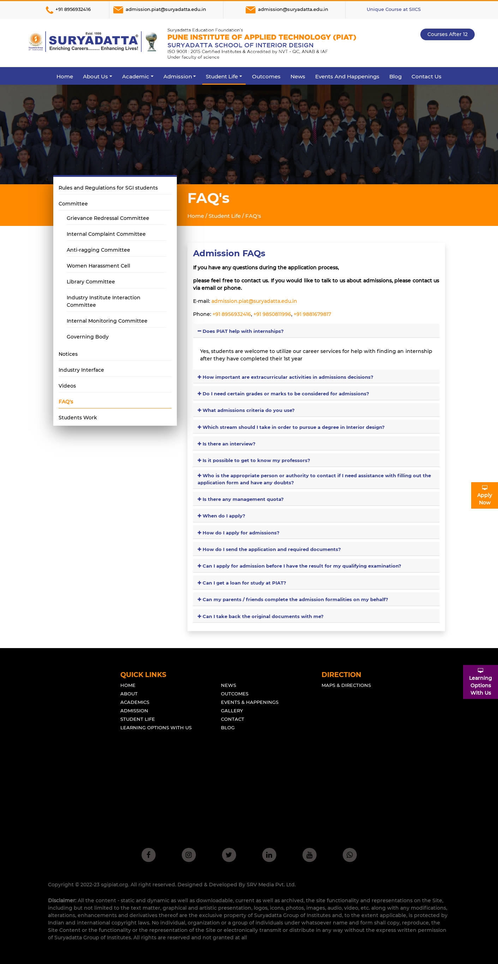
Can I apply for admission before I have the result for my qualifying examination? (299, 566)
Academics (134, 702)
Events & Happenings (249, 702)
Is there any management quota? (241, 499)
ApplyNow (484, 495)
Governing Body (88, 337)
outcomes (234, 693)
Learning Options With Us (156, 727)
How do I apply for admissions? (239, 532)
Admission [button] (177, 76)
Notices (68, 354)
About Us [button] (95, 76)
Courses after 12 (447, 34)
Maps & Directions (346, 685)
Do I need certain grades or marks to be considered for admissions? (283, 393)
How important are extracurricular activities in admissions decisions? (285, 377)
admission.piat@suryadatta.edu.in (159, 10)
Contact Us (427, 76)
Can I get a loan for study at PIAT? (242, 583)
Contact (232, 719)
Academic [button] (135, 76)
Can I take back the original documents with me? (261, 616)
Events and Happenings (347, 76)
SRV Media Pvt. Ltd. (271, 884)
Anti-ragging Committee (98, 250)
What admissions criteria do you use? (246, 410)
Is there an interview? (227, 444)
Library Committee (91, 282)
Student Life (137, 719)
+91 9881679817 (311, 314)
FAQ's (66, 402)
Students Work (78, 417)
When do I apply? (221, 516)
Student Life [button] (222, 76)
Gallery (232, 710)
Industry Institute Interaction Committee (103, 301)
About (129, 693)
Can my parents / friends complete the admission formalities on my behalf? (293, 599)
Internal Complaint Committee (106, 234)
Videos (67, 386)
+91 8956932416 (67, 10)
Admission (134, 710)
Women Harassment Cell (98, 266)
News (297, 76)
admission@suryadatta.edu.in (286, 10)
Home (64, 76)
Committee (73, 203)
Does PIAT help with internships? (241, 331)
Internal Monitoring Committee (107, 321)
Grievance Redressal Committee (108, 218)
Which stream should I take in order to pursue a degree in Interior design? (291, 427)
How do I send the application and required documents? (269, 549)
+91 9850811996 (271, 314)
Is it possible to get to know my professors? (254, 460)
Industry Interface (81, 370)
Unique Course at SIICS (394, 9)
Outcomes (266, 76)
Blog (395, 76)
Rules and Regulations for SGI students (108, 188)
